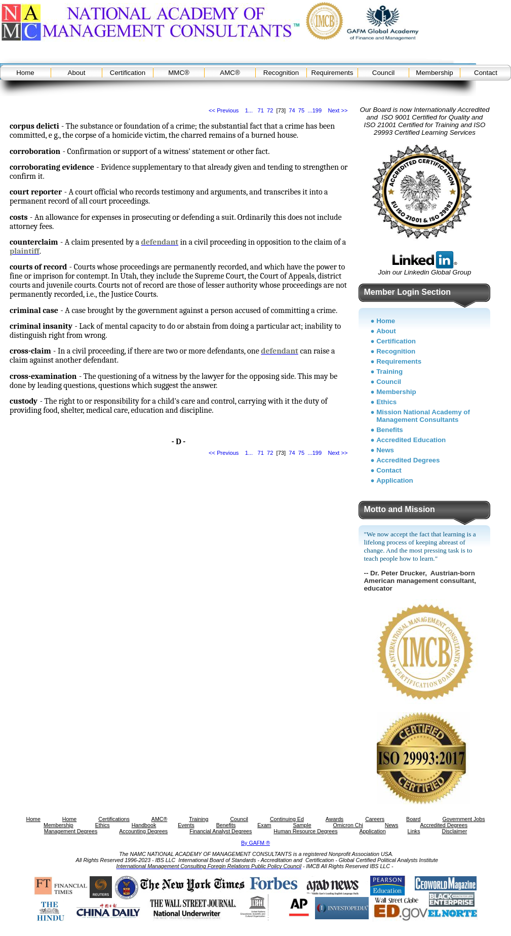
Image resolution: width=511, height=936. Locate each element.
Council (383, 72)
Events (186, 825)
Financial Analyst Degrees (220, 831)
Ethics (386, 402)
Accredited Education (411, 440)
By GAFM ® (255, 843)
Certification (127, 72)
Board (413, 819)
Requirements (332, 72)
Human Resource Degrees (305, 831)
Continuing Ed (287, 819)
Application (394, 480)
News (385, 450)
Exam (264, 825)
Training (389, 371)
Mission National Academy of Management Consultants (423, 415)
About (77, 72)
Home (25, 72)
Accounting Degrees (143, 831)
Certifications (114, 819)
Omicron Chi (348, 825)
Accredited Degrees (408, 460)
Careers (374, 819)
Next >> (338, 110)
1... (249, 110)
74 (292, 110)
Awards (334, 819)
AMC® (230, 72)
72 (270, 110)
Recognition (281, 72)
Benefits (389, 430)
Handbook (144, 825)
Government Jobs (463, 819)
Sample (302, 825)
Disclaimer (454, 831)
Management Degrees (70, 831)
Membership (434, 72)
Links (414, 831)
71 (260, 110)
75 (301, 110)
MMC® (178, 72)
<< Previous (224, 110)
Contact (485, 72)
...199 (314, 110)
